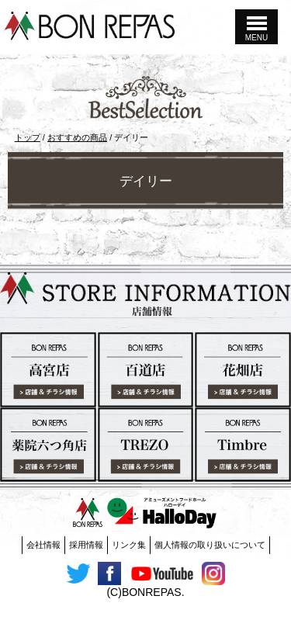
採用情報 (86, 544)
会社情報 (43, 544)
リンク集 (129, 544)
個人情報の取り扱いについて (209, 544)
